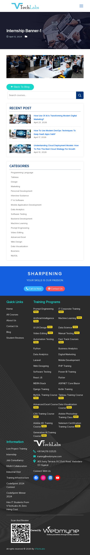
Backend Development (21, 219)
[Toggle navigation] (81, 6)
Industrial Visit (13, 472)
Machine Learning (19, 223)
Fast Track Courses (68, 340)
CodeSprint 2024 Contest (15, 485)
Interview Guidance (20, 196)
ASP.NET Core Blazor (69, 383)
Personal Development (21, 191)
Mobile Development (69, 360)
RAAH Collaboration (16, 466)
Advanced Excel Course (45, 406)
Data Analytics (17, 210)
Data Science (68, 327)
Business (15, 251)
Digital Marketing (67, 354)
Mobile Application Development (26, 205)
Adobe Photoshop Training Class (68, 416)
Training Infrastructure (17, 478)
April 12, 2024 (14, 37)
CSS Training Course (43, 415)
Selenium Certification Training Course (69, 425)
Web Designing (41, 366)
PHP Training (64, 366)
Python (37, 348)
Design (14, 182)
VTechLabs (40, 549)
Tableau (15, 177)
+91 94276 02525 (44, 451)
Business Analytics (68, 348)
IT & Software (17, 200)
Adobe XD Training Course (43, 425)
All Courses (12, 314)
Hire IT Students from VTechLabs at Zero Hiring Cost (17, 506)
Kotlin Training (65, 389)
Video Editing (17, 233)
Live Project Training (16, 449)
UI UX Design (42, 327)
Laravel (37, 360)
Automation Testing (43, 340)
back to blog (20, 86)
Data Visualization (19, 246)
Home (9, 309)
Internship (11, 454)
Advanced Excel (18, 237)
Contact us (55, 288)
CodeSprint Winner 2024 (16, 495)
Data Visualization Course (67, 406)
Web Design (16, 242)
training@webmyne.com (47, 456)
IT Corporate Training (69, 310)
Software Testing (19, 214)
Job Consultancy (14, 460)
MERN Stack (39, 383)
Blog (8, 332)
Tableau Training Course (70, 396)
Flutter (61, 377)
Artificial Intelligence (43, 319)
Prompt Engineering (20, 228)
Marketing (15, 186)
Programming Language (22, 173)
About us (11, 320)
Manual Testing (69, 333)
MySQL (14, 256)
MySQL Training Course (45, 396)
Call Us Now (33, 288)
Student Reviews (15, 338)
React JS (37, 377)
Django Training (41, 389)
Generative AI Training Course (44, 434)
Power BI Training (67, 372)
